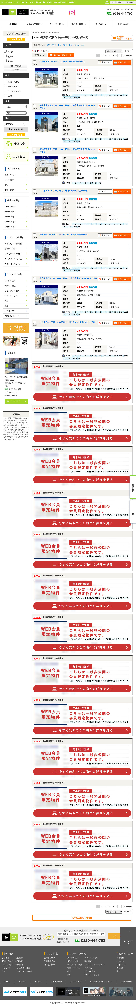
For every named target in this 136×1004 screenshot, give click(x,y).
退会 (118, 971)
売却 (6, 301)
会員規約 (120, 968)
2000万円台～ (10, 212)
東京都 (8, 61)
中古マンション (74, 45)
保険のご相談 (10, 286)
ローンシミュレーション (94, 965)
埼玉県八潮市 (49, 965)
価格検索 (19, 965)
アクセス (38, 981)
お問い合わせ (123, 24)
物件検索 (13, 24)
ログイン (120, 961)
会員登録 (120, 958)
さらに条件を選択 (16, 129)
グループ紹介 (56, 981)
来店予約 (88, 968)
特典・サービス (11, 296)
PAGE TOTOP (128, 942)
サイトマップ (75, 981)
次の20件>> (127, 55)
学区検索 (19, 961)
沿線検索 (19, 958)
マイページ (121, 965)
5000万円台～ (10, 227)
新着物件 (5, 958)
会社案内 (22, 981)
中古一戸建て (62, 45)
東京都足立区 (49, 958)
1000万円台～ (10, 207)
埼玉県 (8, 52)
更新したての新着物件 (14, 244)
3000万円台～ (10, 217)
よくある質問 (89, 971)
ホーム (7, 981)
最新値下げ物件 (11, 249)
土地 (82, 45)
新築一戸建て (51, 45)
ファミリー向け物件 (13, 254)
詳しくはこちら (13, 401)
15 (119, 55)
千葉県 (8, 57)
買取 (6, 306)
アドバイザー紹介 (91, 958)
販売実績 (88, 961)
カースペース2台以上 (13, 259)
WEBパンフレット (12, 316)
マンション (9, 180)
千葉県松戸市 (49, 961)
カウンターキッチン (13, 264)
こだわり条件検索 (22, 968)
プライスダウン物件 (23, 971)
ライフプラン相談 (12, 291)
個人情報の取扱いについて (101, 981)
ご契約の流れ (10, 281)
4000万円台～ (10, 222)
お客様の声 (9, 311)
